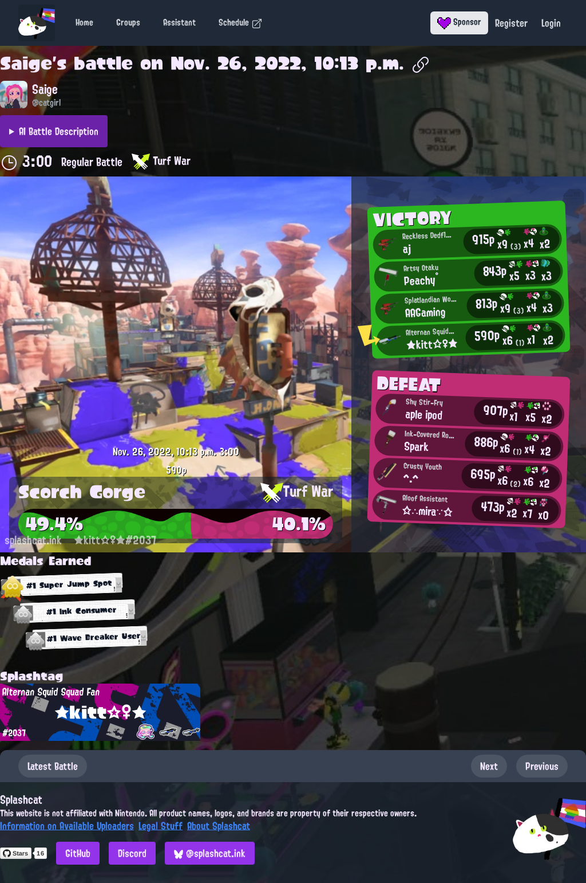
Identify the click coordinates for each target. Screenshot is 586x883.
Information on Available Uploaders (67, 826)
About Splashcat (218, 826)
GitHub (77, 853)
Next (489, 766)
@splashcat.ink (210, 853)
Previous (542, 766)
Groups (128, 22)
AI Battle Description (58, 131)
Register (511, 23)
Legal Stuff (160, 826)
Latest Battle (52, 766)
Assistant (179, 22)
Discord (132, 853)
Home (84, 22)
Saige (26, 63)
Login (551, 23)
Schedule (241, 22)
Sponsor (459, 22)
